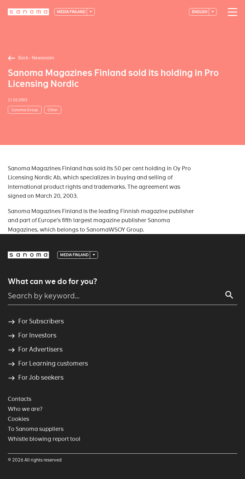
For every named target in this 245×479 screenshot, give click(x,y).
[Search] (229, 295)
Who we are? (25, 408)
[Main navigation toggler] (231, 12)
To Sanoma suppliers (36, 428)
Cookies (18, 418)
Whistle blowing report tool (44, 438)
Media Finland (71, 11)
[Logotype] (28, 11)
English (200, 11)
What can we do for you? (52, 282)
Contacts (19, 398)
